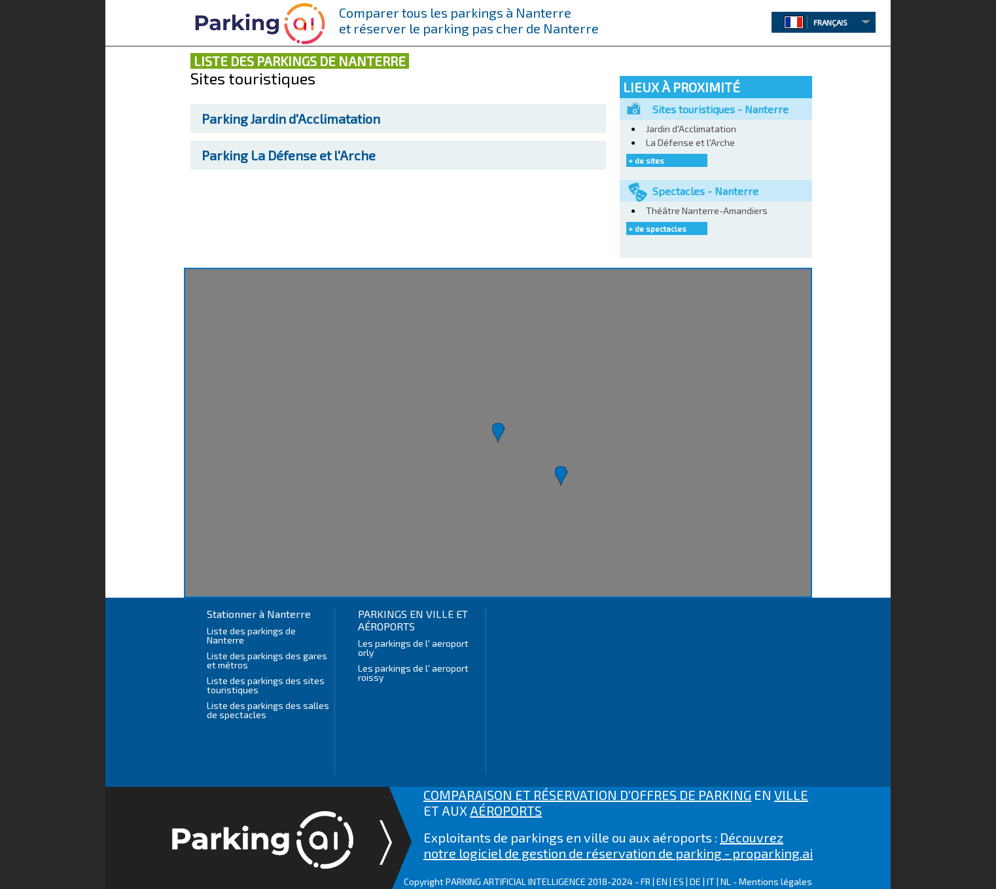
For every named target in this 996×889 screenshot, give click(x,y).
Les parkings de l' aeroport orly (413, 648)
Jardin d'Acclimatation (291, 118)
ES (678, 881)
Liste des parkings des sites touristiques (266, 685)
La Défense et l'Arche (289, 155)
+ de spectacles (657, 228)
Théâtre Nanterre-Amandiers (707, 210)
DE (695, 881)
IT (711, 881)
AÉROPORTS (506, 810)
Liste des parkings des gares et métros (267, 660)
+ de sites (646, 160)
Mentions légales (775, 881)
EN (661, 881)
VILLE (791, 795)
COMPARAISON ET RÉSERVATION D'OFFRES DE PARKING (587, 795)
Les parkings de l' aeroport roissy (413, 672)
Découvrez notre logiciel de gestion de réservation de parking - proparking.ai (618, 845)
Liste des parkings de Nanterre (251, 635)
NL (725, 881)
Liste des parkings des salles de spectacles (268, 710)
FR (645, 881)
